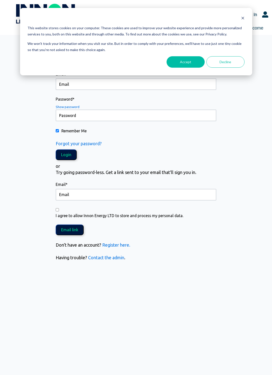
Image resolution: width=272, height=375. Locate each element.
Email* (62, 184)
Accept (185, 62)
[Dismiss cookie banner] (243, 19)
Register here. (116, 244)
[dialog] (136, 41)
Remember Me (74, 131)
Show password (67, 107)
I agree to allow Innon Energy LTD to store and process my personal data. (119, 215)
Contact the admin (106, 257)
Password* (65, 99)
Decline (225, 62)
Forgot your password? (79, 143)
